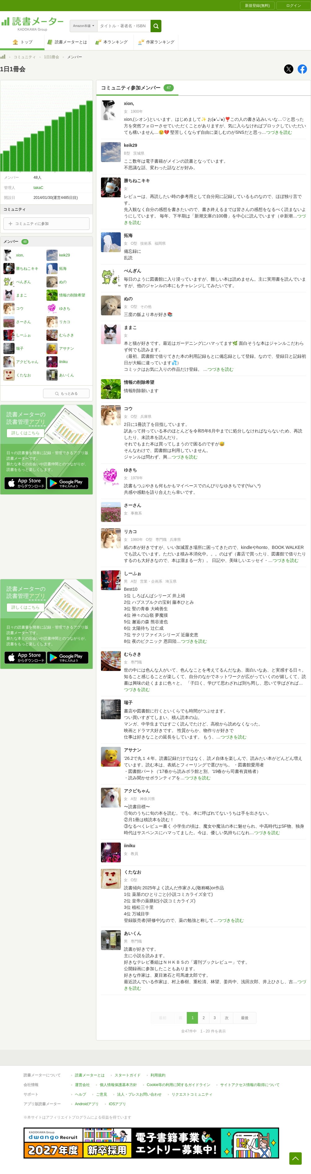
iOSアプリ (117, 1104)
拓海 (128, 235)
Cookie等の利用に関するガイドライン (178, 1085)
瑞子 (128, 702)
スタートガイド (128, 1075)
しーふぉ (132, 573)
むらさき (132, 654)
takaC (38, 188)
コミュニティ (25, 57)
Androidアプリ (87, 1104)
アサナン (132, 749)
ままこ (130, 327)
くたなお (132, 872)
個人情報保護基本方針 (118, 1085)
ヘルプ (80, 1094)
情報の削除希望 (139, 382)
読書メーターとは (90, 1075)
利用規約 (158, 1075)
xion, (129, 103)
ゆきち (130, 469)
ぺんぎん (132, 270)
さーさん (132, 505)
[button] (156, 26)
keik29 (130, 145)
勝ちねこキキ (137, 180)
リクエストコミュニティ (192, 1094)
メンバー (15, 241)
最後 (244, 1018)
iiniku (129, 845)
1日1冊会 (51, 57)
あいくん (132, 933)
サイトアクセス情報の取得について (250, 1085)
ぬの (128, 298)
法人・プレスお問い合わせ (139, 1094)
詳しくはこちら (25, 433)
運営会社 (82, 1085)
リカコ (130, 531)
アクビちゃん (137, 790)
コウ (128, 408)
